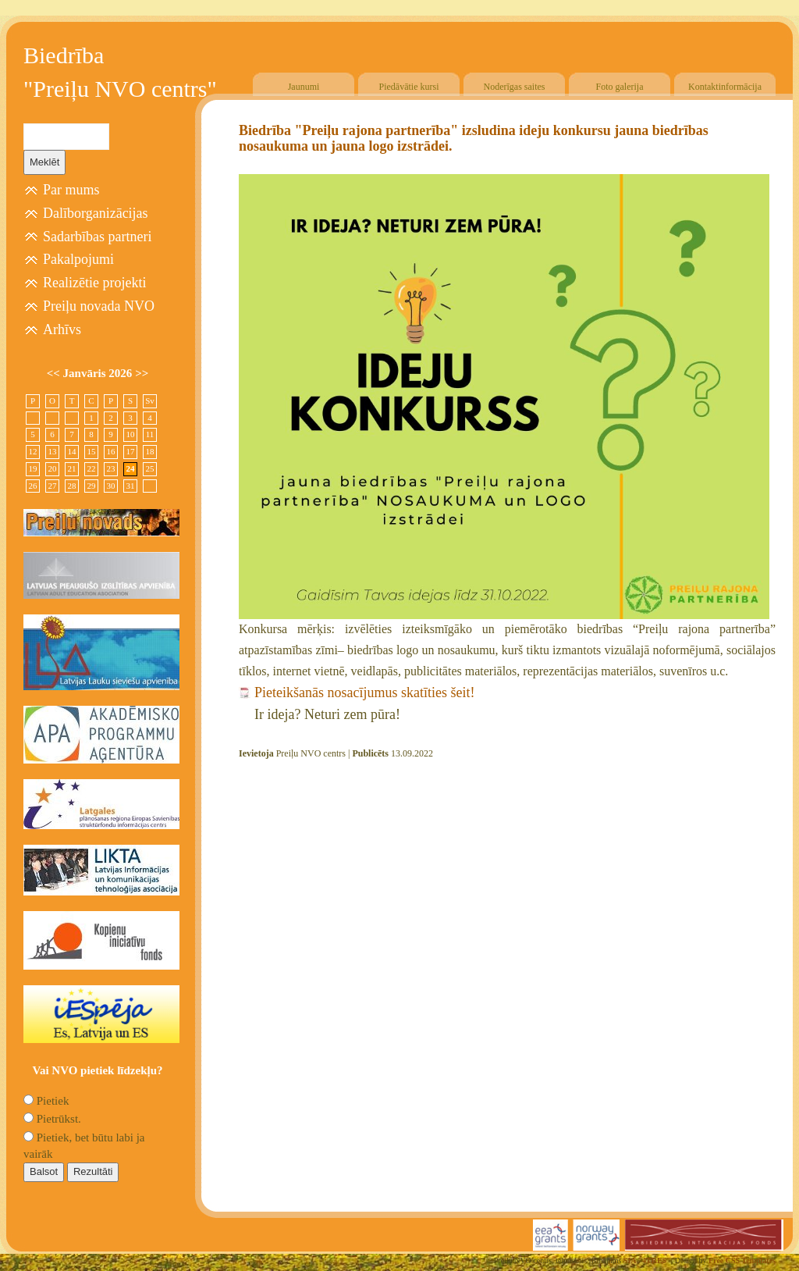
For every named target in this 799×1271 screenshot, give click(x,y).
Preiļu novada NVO (98, 306)
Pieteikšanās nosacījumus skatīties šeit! (364, 693)
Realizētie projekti (94, 282)
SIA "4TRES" (647, 1260)
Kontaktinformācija (725, 86)
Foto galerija (620, 86)
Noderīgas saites (514, 86)
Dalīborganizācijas (95, 213)
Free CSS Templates (742, 1260)
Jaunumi (304, 86)
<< (55, 373)
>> (141, 373)
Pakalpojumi (78, 259)
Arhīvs (62, 329)
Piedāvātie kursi (409, 86)
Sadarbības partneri (97, 236)
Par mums (71, 190)
